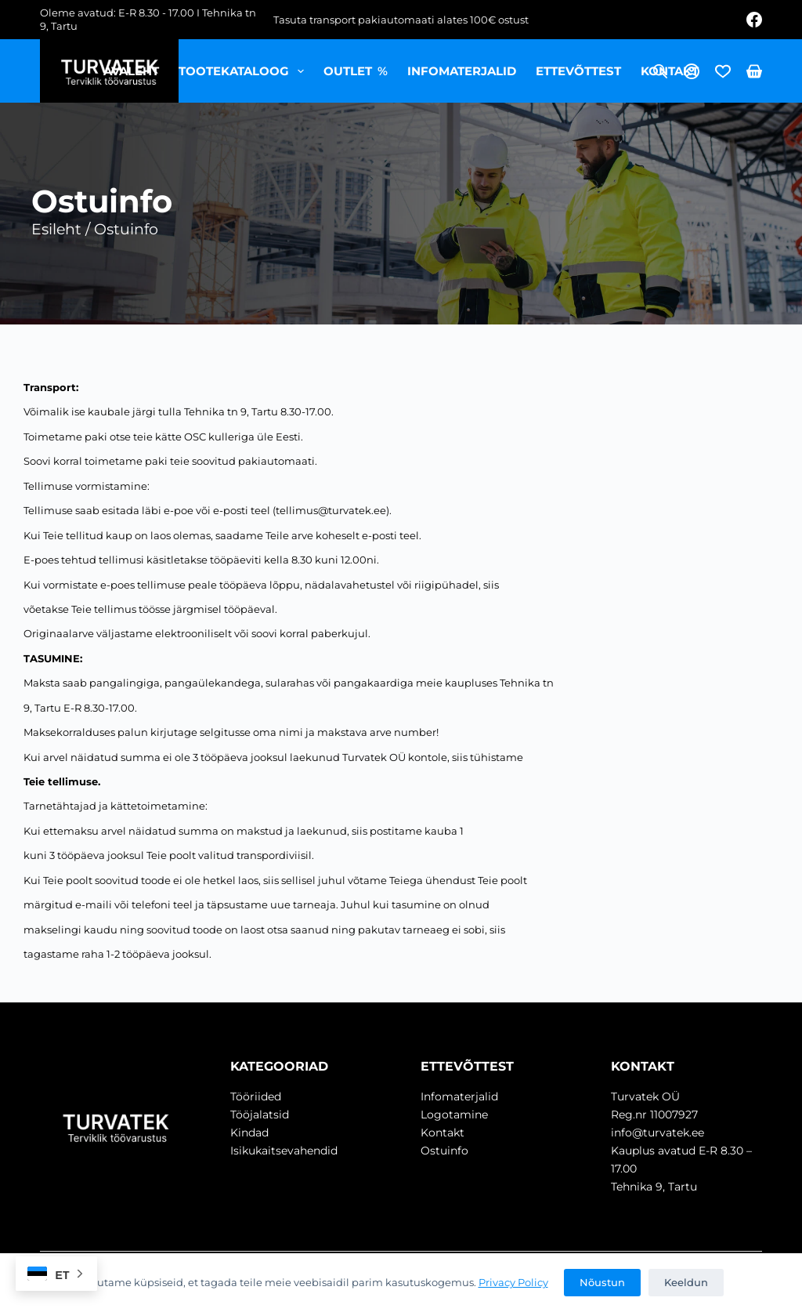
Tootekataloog (244, 71)
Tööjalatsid (259, 1114)
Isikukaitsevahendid (284, 1150)
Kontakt (670, 70)
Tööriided (255, 1096)
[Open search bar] (660, 71)
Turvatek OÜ (645, 1096)
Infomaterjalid (461, 70)
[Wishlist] (723, 71)
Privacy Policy (513, 1282)
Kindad (249, 1132)
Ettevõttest (578, 70)
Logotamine (454, 1114)
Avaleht (131, 70)
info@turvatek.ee (657, 1132)
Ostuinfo (444, 1150)
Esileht (56, 229)
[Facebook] (754, 19)
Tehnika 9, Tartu (654, 1187)
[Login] (691, 71)
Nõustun (602, 1282)
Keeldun (686, 1282)
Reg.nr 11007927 (654, 1114)
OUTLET (355, 70)
